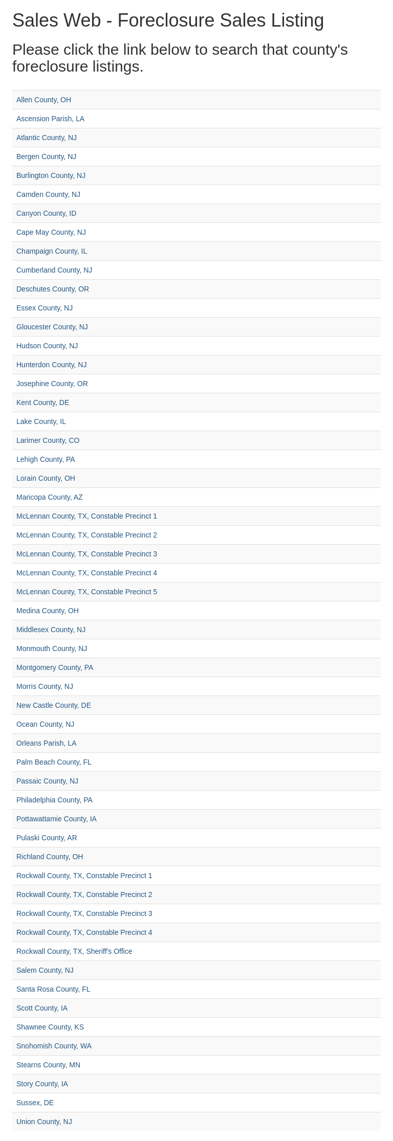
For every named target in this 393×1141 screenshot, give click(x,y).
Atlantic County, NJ (46, 137)
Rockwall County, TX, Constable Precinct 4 (84, 932)
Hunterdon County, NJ (51, 365)
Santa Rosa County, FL (53, 989)
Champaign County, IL (51, 251)
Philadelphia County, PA (54, 800)
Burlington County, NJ (50, 175)
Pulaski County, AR (46, 838)
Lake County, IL (41, 421)
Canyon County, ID (46, 213)
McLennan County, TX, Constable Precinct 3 (86, 554)
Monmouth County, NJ (51, 648)
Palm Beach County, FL (54, 762)
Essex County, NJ (44, 308)
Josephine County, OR (52, 383)
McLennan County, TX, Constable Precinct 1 (86, 516)
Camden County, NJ (48, 194)
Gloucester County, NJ (52, 327)
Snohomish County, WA (54, 1046)
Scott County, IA (42, 1008)
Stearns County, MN (48, 1065)
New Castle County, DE (53, 705)
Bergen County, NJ (46, 156)
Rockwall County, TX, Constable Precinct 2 (84, 894)
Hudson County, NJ (47, 346)
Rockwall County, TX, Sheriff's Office (74, 951)
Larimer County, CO (47, 440)
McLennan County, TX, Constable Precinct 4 (86, 573)
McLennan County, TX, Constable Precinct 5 (86, 592)
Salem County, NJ (45, 970)
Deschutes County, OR (52, 289)
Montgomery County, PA (54, 667)
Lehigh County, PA (45, 459)
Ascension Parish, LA (50, 119)
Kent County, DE (42, 402)
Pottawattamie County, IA (56, 819)
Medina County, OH (47, 611)
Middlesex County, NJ (50, 629)
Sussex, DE (35, 1103)
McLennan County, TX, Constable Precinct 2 (86, 535)
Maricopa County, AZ (49, 497)
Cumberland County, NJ (54, 270)
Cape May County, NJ (51, 232)
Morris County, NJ (44, 686)
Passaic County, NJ (47, 781)
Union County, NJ (44, 1121)
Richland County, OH (49, 857)
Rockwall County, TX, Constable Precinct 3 (84, 913)
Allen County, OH (43, 100)
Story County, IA (42, 1084)
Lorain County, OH (45, 478)
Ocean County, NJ (45, 724)
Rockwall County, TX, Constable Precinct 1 (84, 875)
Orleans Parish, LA (46, 743)
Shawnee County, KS (50, 1027)
